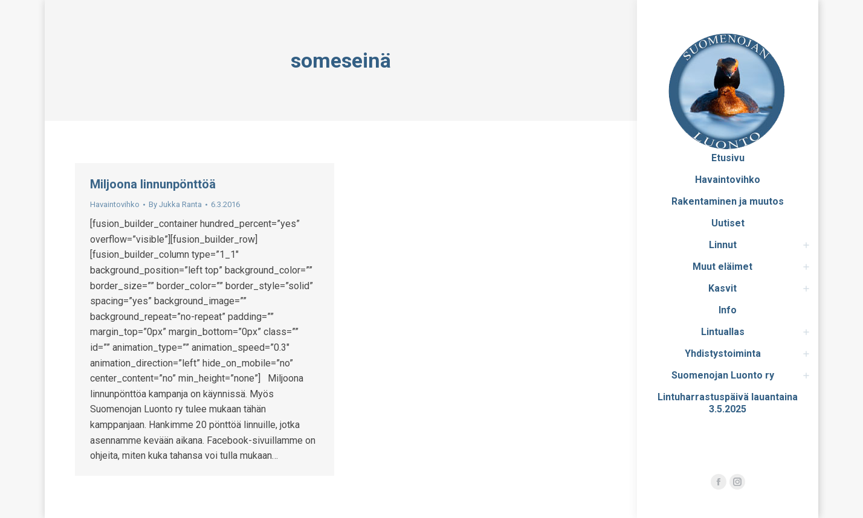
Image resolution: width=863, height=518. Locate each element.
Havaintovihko (115, 204)
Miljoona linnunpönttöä (153, 184)
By (175, 204)
